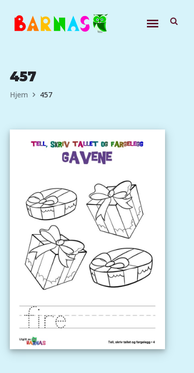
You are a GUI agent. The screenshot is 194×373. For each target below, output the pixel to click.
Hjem (19, 94)
